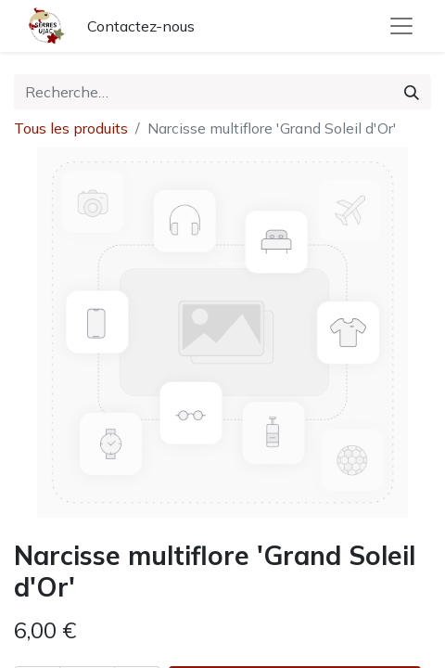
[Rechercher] (411, 91)
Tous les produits (71, 128)
